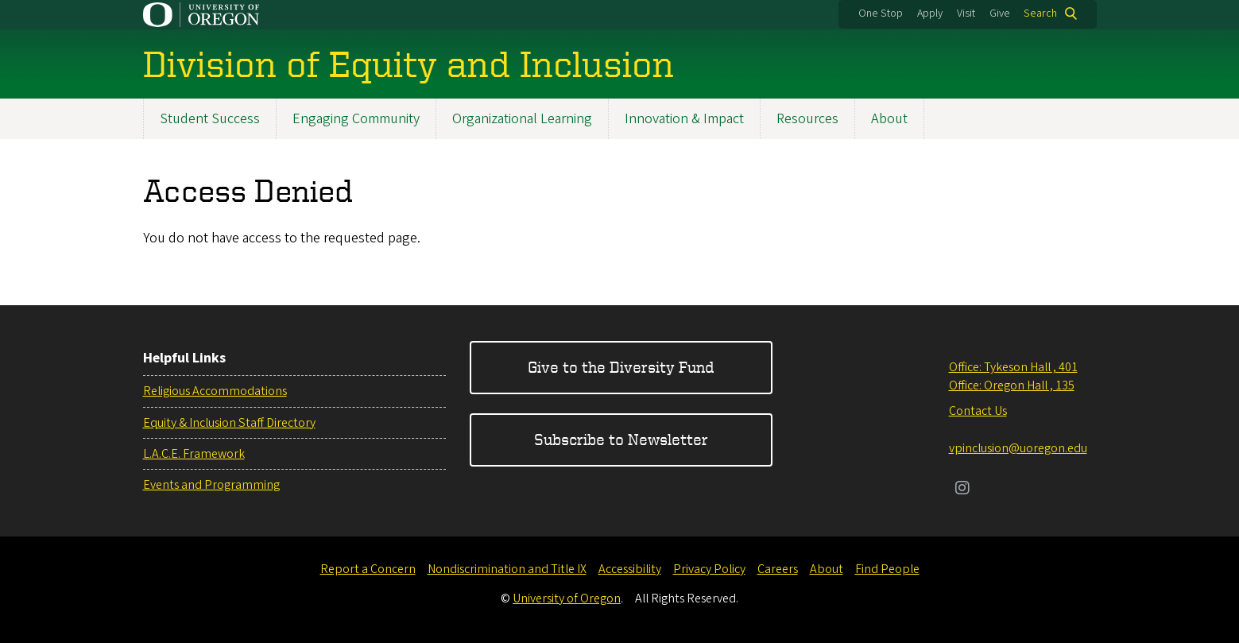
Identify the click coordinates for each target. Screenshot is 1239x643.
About (889, 119)
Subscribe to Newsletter (621, 439)
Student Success (210, 119)
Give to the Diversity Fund (621, 367)
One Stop (880, 13)
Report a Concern (368, 569)
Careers (777, 569)
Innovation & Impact (684, 119)
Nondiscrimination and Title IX (507, 569)
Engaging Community (356, 119)
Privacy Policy (709, 569)
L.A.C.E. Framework (194, 454)
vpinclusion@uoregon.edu (1018, 448)
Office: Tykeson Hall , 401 (1013, 367)
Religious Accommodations (215, 391)
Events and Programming (211, 485)
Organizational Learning (522, 119)
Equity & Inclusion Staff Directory (229, 423)
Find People (887, 569)
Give (999, 13)
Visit (966, 13)
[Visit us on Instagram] (962, 489)
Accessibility (629, 569)
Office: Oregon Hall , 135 (1011, 385)
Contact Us (978, 411)
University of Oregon (567, 598)
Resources (807, 119)
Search (1040, 13)
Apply (930, 13)
